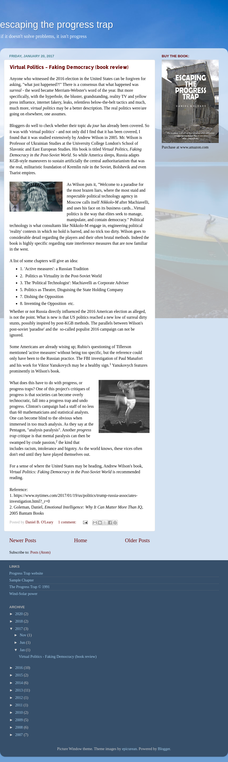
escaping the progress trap (56, 24)
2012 (19, 697)
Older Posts (137, 540)
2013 (19, 690)
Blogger (164, 749)
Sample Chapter (21, 580)
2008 (19, 727)
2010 (19, 712)
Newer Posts (22, 540)
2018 (19, 621)
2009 (19, 720)
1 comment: (67, 522)
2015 (19, 675)
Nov (23, 635)
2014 (19, 683)
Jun (23, 642)
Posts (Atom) (40, 552)
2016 (19, 667)
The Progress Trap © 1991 (29, 587)
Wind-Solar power (23, 594)
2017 (19, 629)
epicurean (129, 749)
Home (80, 540)
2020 (19, 614)
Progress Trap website (26, 573)
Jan (23, 650)
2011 (19, 705)
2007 (19, 735)
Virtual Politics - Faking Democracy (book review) (69, 67)
